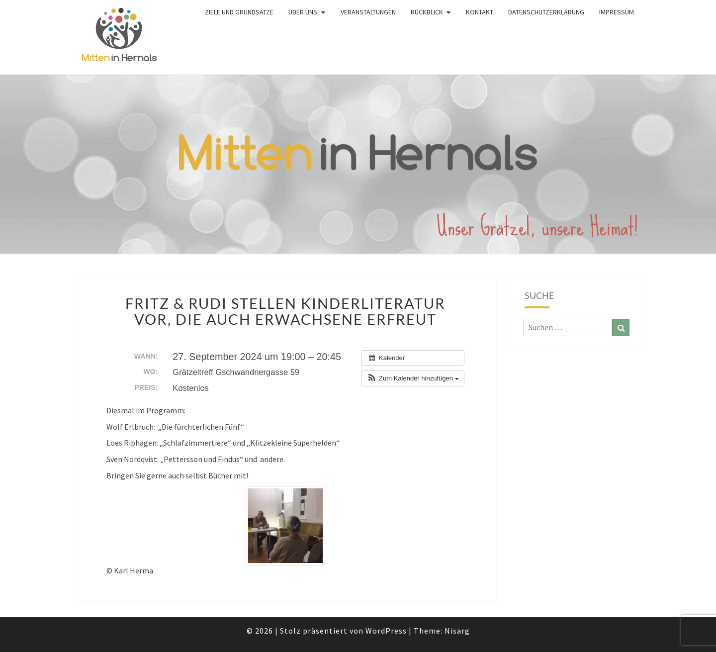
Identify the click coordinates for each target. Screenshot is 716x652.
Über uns (302, 11)
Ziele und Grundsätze (239, 11)
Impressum (616, 11)
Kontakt (479, 11)
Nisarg (457, 631)
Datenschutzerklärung (546, 11)
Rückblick (427, 11)
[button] (412, 378)
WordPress (386, 631)
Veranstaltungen (368, 11)
